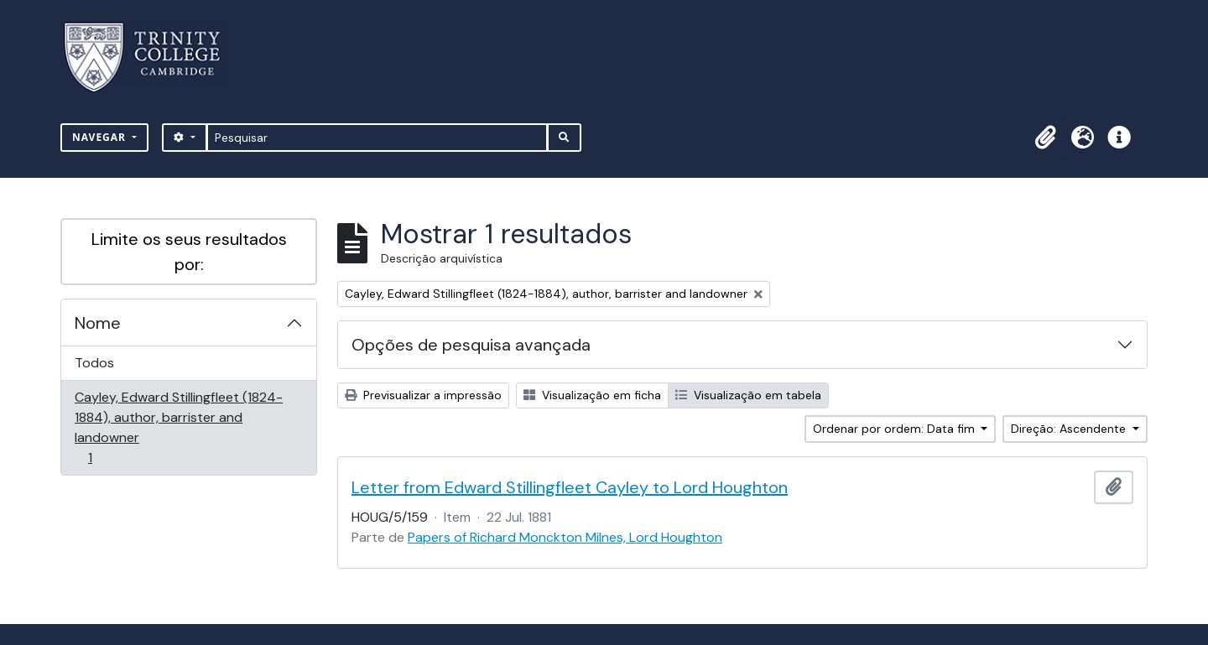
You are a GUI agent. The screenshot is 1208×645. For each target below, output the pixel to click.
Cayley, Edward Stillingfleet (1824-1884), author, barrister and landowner (178, 427)
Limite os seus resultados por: (189, 251)
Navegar (100, 137)
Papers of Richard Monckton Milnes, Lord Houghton (565, 537)
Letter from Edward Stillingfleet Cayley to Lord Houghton (569, 487)
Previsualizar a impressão (423, 395)
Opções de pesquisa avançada (471, 345)
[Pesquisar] (377, 137)
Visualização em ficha (592, 395)
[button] (1045, 137)
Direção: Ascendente (1070, 428)
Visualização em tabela (748, 395)
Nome (98, 323)
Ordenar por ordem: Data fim (895, 428)
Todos (94, 363)
